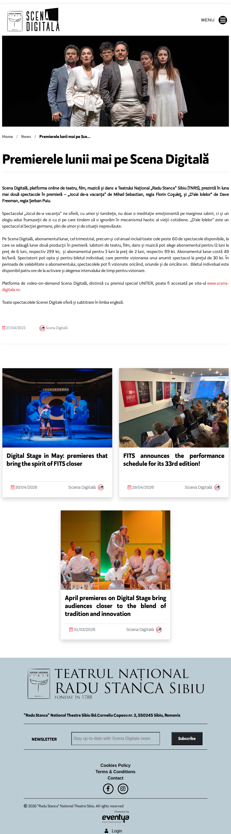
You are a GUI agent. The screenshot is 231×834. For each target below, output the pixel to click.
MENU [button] (214, 20)
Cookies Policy (116, 765)
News (26, 136)
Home (7, 136)
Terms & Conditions (115, 772)
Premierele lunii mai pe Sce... (64, 136)
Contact (116, 778)
